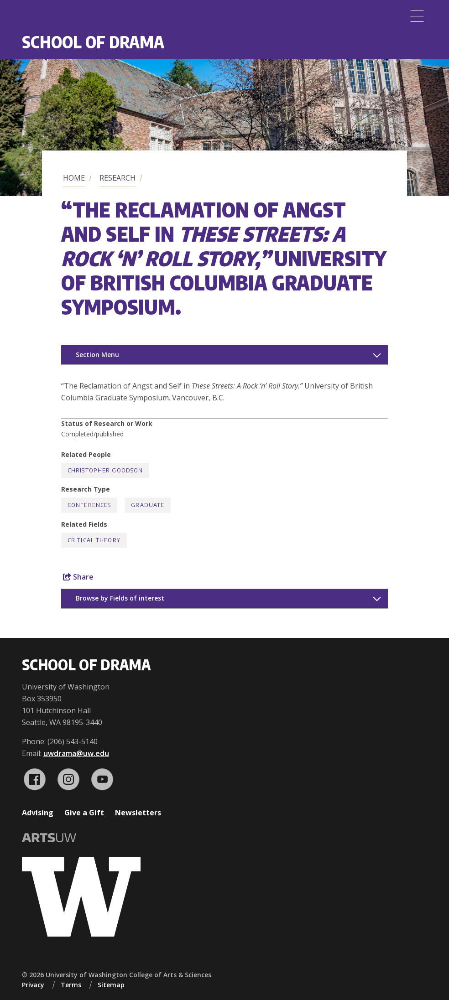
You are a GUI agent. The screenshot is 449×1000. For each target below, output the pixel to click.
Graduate (147, 505)
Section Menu (97, 354)
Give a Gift (84, 813)
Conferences (89, 505)
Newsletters (138, 813)
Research (117, 178)
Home (74, 178)
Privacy (33, 984)
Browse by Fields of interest (120, 598)
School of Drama (93, 41)
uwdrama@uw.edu (76, 753)
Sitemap (111, 984)
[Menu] (417, 16)
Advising (37, 813)
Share (78, 577)
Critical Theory (94, 540)
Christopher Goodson (105, 470)
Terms (71, 984)
